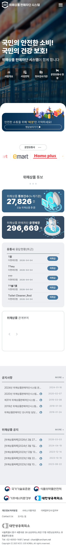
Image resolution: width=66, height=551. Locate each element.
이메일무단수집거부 (49, 510)
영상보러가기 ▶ (33, 127)
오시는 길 (22, 516)
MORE (59, 378)
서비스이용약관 (29, 510)
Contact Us (7, 516)
